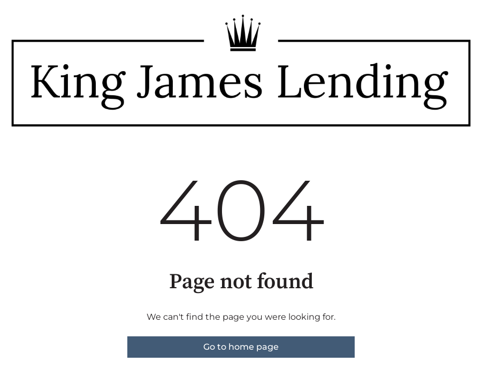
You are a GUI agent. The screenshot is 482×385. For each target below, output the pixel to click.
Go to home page (241, 347)
